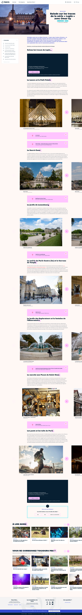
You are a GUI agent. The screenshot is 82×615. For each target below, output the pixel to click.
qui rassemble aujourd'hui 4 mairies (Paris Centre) (46, 266)
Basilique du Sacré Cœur (41, 198)
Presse (42, 613)
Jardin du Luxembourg (40, 254)
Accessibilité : (34, 613)
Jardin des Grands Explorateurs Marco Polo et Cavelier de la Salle (49, 368)
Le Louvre (38, 135)
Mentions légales (24, 613)
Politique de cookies (52, 613)
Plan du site (59, 613)
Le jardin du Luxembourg (9, 48)
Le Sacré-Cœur (7, 46)
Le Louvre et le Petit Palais (10, 45)
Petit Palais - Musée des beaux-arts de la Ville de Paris (47, 143)
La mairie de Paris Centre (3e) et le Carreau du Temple (10, 51)
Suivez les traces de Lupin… (10, 43)
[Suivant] (67, 112)
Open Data (46, 613)
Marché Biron (38, 424)
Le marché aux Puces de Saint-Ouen (9, 57)
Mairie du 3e (38, 312)
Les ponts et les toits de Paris (10, 59)
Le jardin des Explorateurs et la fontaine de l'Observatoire (10, 54)
